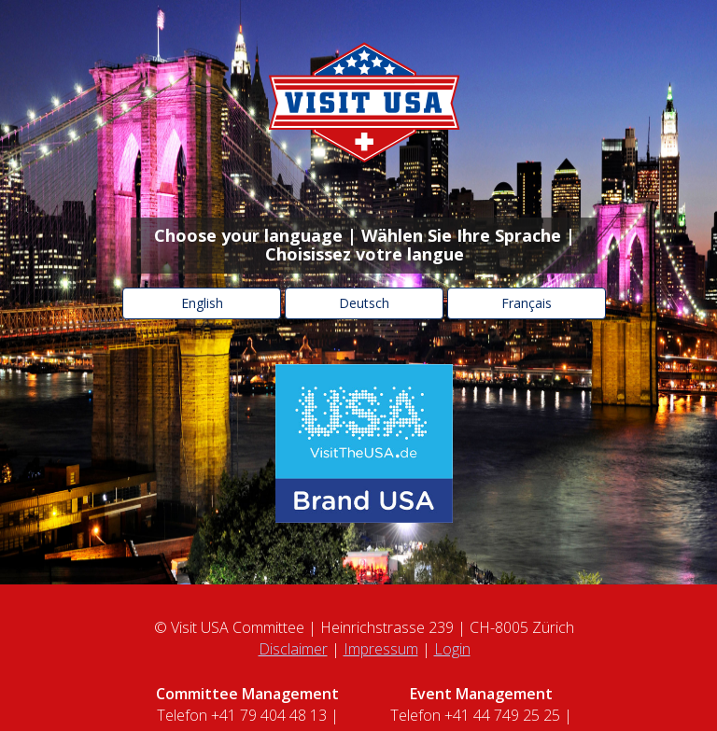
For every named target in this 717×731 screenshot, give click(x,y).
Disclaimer (293, 649)
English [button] (202, 303)
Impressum (381, 649)
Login (452, 649)
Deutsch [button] (364, 303)
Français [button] (526, 303)
